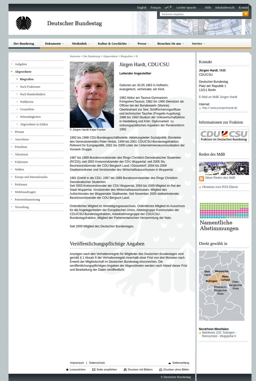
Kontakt (243, 7)
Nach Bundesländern (32, 94)
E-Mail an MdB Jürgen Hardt (218, 97)
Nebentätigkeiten (30, 117)
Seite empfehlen (106, 369)
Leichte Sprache (186, 7)
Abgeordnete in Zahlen (34, 124)
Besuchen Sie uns (169, 43)
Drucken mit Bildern (140, 369)
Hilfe (208, 7)
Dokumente (53, 43)
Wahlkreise (27, 102)
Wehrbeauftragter (25, 192)
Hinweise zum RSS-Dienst (220, 187)
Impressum (77, 362)
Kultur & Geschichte (112, 43)
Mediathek (79, 43)
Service (197, 43)
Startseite (75, 56)
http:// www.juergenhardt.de (219, 107)
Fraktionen (21, 162)
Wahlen (19, 169)
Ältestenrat (21, 154)
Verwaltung (22, 207)
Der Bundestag (24, 43)
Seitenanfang (180, 362)
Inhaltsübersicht (224, 7)
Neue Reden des (220, 177)
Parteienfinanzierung (27, 199)
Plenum (19, 132)
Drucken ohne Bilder (176, 369)
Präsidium (21, 147)
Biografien (27, 79)
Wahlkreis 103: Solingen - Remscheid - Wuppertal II (219, 334)
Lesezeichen (78, 369)
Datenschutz (97, 362)
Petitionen (21, 184)
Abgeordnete (23, 71)
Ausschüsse (22, 139)
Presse (142, 43)
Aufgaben (21, 64)
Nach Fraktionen (30, 86)
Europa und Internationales (31, 177)
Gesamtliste (27, 109)
